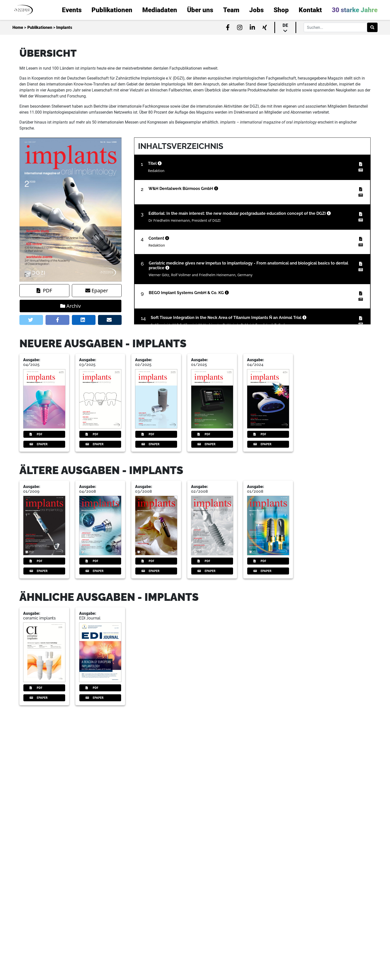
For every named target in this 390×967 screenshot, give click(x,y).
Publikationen (39, 27)
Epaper (96, 290)
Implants (64, 27)
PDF (44, 290)
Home (17, 27)
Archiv (70, 306)
